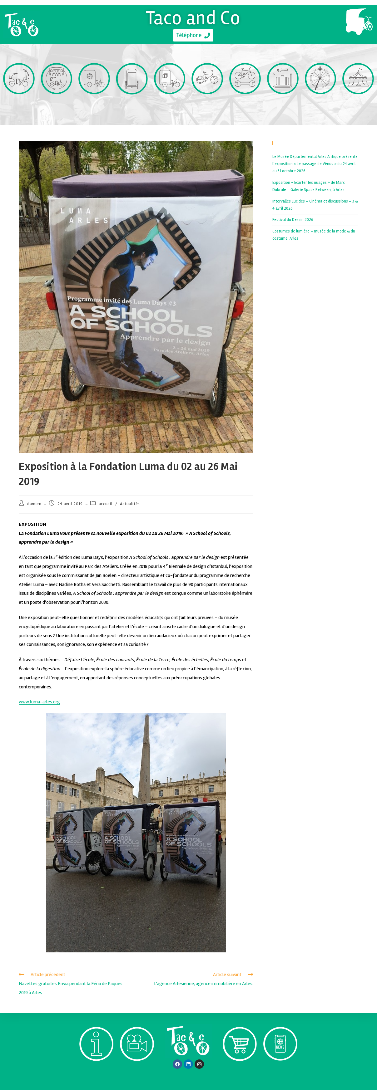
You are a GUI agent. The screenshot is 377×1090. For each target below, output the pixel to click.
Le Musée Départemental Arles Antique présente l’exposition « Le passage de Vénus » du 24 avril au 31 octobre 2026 (315, 164)
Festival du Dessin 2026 (292, 219)
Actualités (130, 503)
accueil (105, 503)
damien (34, 503)
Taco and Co (193, 18)
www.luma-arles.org (39, 702)
